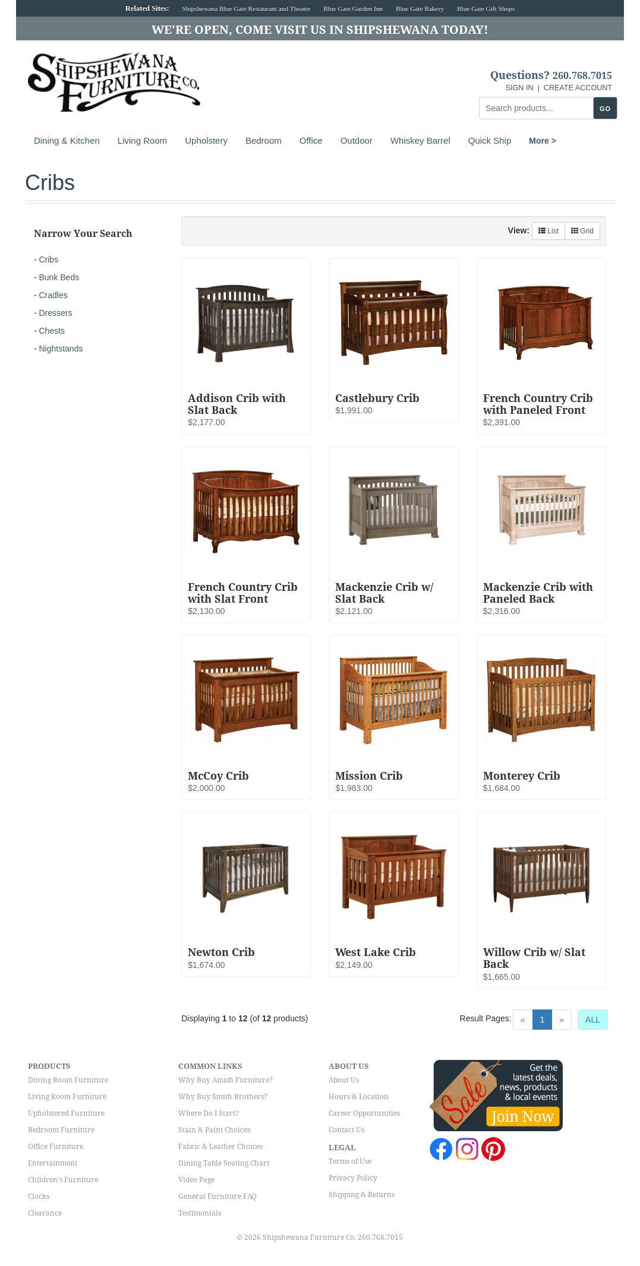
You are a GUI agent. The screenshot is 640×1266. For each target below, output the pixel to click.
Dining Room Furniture (68, 1080)
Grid (582, 231)
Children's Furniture (63, 1180)
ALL (592, 1019)
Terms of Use (350, 1161)
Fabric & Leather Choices (220, 1146)
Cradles (53, 295)
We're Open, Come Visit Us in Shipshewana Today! (320, 30)
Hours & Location (359, 1097)
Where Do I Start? (208, 1113)
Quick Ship (490, 140)
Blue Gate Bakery (420, 8)
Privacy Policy (353, 1178)
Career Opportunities (364, 1113)
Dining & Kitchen (67, 140)
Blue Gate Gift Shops (486, 8)
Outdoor (357, 140)
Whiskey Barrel (420, 140)
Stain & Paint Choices (214, 1130)
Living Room (142, 140)
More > (542, 140)
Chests (52, 331)
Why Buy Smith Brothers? (222, 1097)
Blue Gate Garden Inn (353, 8)
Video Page (196, 1180)
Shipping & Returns (362, 1195)
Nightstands (61, 348)
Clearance (45, 1213)
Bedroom (263, 140)
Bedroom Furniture (61, 1130)
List (548, 231)
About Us (344, 1080)
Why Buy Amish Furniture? (225, 1080)
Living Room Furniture (67, 1097)
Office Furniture (55, 1146)
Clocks (38, 1196)
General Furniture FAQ (217, 1196)
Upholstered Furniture (66, 1113)
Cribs (48, 259)
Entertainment (52, 1163)
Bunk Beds (59, 277)
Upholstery (206, 140)
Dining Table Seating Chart (223, 1163)
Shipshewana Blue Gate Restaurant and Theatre (246, 8)
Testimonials (199, 1213)
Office (311, 140)
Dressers (55, 313)
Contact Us (346, 1130)
